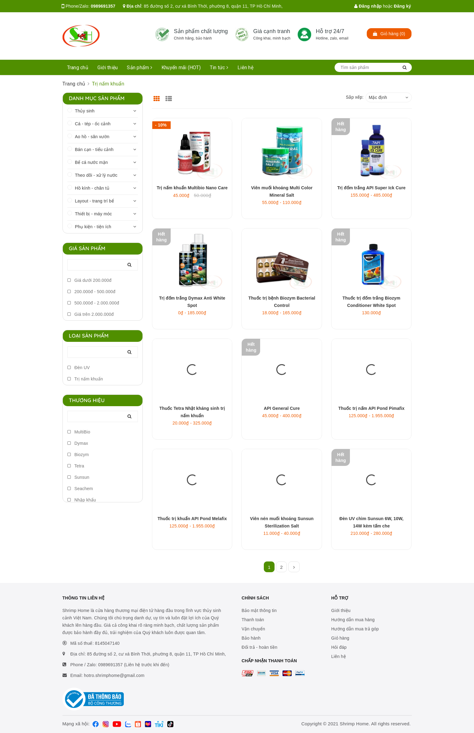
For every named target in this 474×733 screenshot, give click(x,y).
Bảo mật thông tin (259, 610)
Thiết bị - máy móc (93, 213)
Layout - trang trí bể (94, 200)
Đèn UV (78, 367)
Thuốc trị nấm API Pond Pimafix (371, 408)
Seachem (80, 488)
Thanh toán (253, 619)
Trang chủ (77, 67)
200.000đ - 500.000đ (91, 291)
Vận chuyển (253, 628)
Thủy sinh (85, 110)
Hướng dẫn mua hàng (353, 619)
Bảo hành (251, 638)
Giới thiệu (107, 67)
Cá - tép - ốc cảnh (93, 123)
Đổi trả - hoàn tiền (260, 647)
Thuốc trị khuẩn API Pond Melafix (192, 518)
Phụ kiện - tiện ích (93, 226)
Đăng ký (402, 6)
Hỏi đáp (339, 647)
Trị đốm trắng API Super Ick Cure (371, 187)
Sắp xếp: (355, 97)
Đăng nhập (368, 6)
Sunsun (78, 477)
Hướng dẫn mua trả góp (355, 628)
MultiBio (78, 431)
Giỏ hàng (340, 638)
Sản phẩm (139, 67)
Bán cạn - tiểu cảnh (94, 149)
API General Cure (282, 408)
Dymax (77, 443)
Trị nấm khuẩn (85, 378)
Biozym (78, 454)
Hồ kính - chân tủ (92, 188)
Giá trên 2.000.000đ (90, 314)
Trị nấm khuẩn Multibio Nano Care (192, 187)
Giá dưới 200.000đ (89, 280)
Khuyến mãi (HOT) (181, 67)
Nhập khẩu (81, 499)
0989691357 (103, 6)
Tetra (75, 465)
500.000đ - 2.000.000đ (93, 302)
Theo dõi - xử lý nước (96, 175)
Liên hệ (245, 67)
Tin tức (219, 67)
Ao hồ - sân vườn (92, 136)
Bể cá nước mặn (91, 162)
